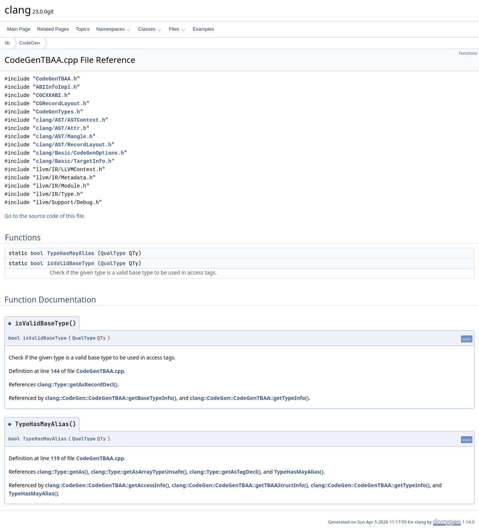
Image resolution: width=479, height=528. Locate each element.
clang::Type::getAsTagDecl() (224, 471)
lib (7, 43)
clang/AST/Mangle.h (64, 136)
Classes (149, 29)
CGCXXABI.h (51, 95)
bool (37, 253)
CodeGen (29, 43)
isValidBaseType (70, 263)
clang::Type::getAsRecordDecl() (77, 384)
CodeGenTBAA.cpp (100, 370)
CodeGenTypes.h (58, 111)
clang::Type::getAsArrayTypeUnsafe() (139, 471)
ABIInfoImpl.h (56, 87)
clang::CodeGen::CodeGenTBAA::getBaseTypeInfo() (110, 397)
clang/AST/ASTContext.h (70, 120)
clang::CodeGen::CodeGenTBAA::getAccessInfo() (107, 485)
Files (177, 29)
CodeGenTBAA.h (56, 78)
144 (55, 370)
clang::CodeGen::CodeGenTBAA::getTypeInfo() (249, 397)
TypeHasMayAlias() (299, 471)
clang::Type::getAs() (62, 471)
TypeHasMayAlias (70, 253)
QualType (113, 253)
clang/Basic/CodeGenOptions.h (80, 153)
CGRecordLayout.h (61, 103)
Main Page (18, 29)
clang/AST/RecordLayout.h (74, 144)
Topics (82, 29)
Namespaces (113, 29)
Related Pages (53, 29)
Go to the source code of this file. (44, 215)
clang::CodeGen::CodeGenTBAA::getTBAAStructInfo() (240, 485)
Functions (468, 53)
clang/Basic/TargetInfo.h (74, 161)
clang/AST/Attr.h (61, 128)
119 (55, 458)
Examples (203, 29)
